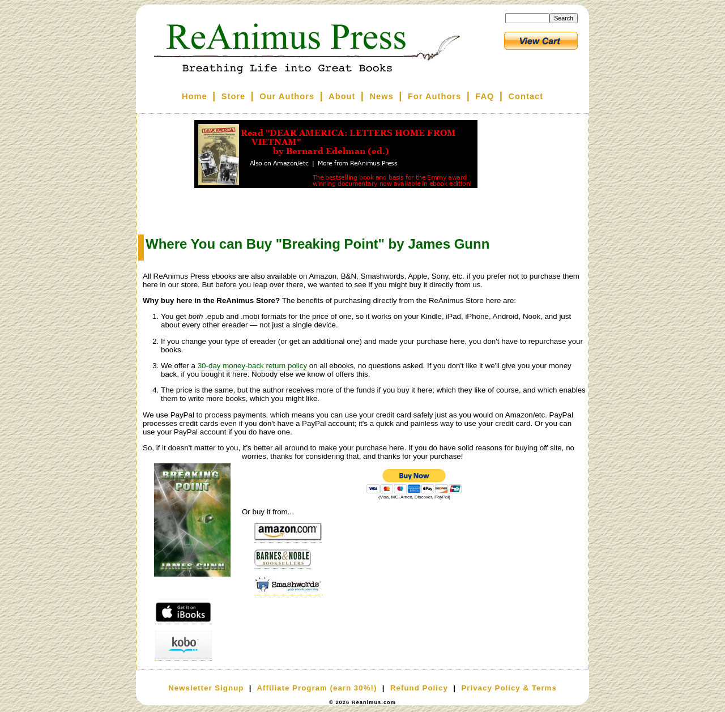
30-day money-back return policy (252, 365)
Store (233, 96)
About (342, 96)
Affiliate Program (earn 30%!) (317, 688)
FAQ (484, 96)
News (382, 96)
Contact (526, 96)
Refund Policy (419, 688)
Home (194, 96)
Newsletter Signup (206, 688)
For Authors (434, 96)
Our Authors (286, 96)
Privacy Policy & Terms (508, 688)
